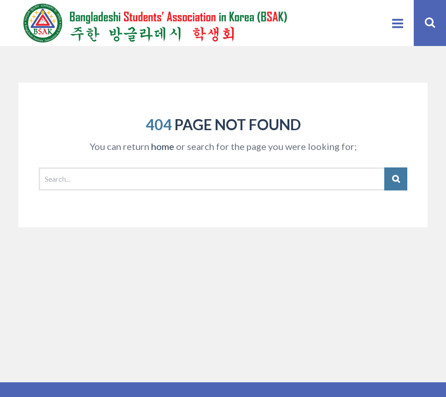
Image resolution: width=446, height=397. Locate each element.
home (162, 146)
